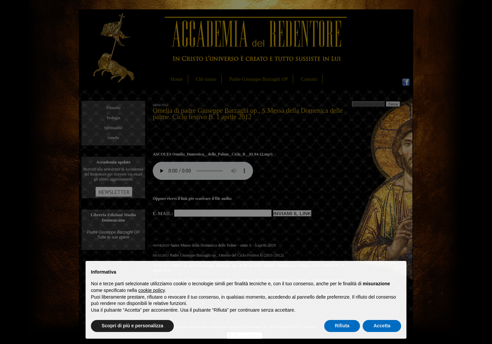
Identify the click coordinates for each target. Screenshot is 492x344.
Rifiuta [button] (342, 325)
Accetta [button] (381, 325)
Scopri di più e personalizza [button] (132, 325)
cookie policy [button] (151, 290)
